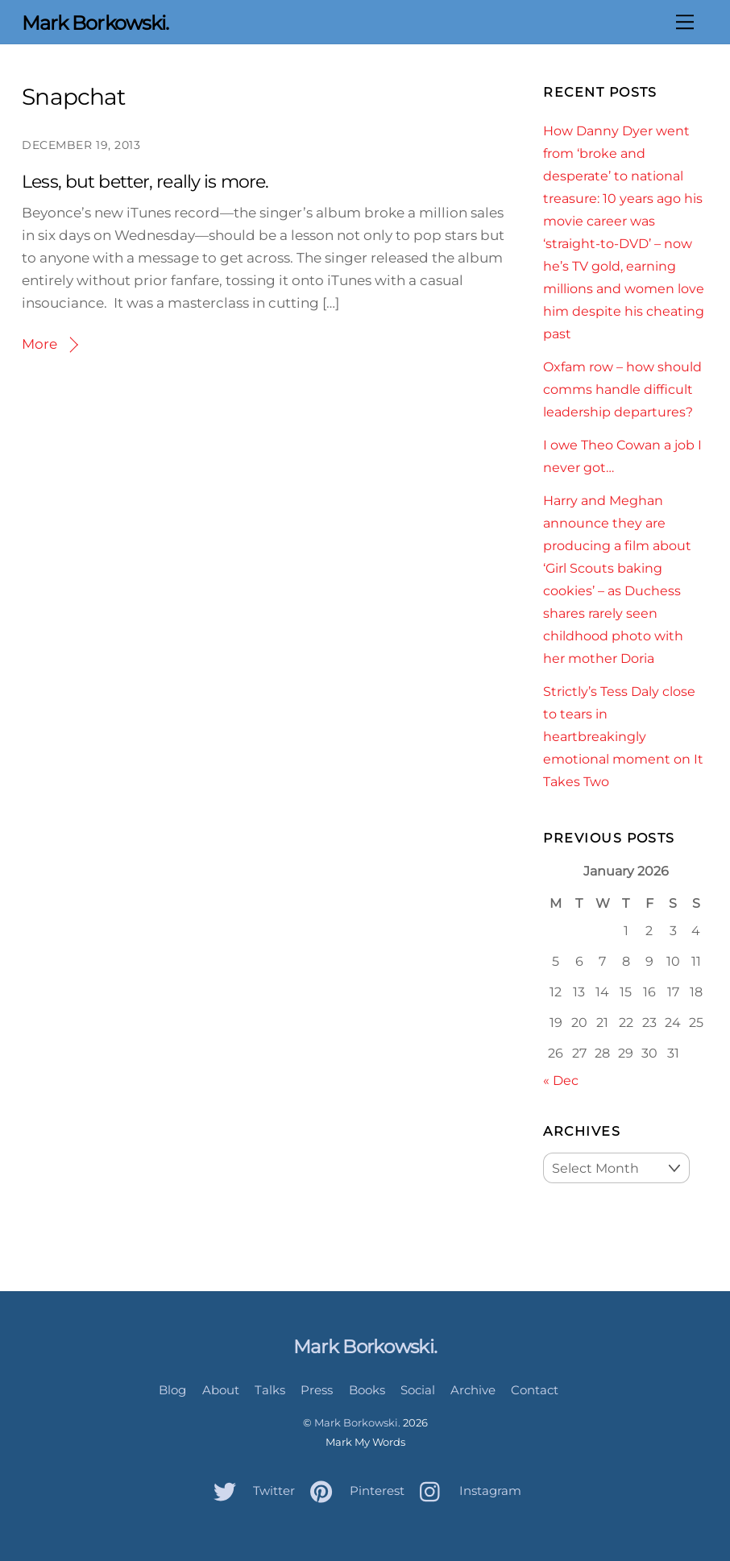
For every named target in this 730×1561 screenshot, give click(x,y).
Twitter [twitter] (250, 1490)
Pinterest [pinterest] (353, 1490)
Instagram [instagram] (466, 1490)
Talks (270, 1389)
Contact (534, 1389)
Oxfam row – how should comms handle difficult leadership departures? (622, 389)
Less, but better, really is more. (145, 182)
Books (367, 1389)
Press (317, 1389)
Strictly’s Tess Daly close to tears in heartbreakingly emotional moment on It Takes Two (623, 736)
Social (417, 1389)
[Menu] (685, 22)
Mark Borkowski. (357, 1422)
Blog (172, 1389)
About (220, 1389)
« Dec (561, 1080)
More (39, 344)
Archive (473, 1389)
